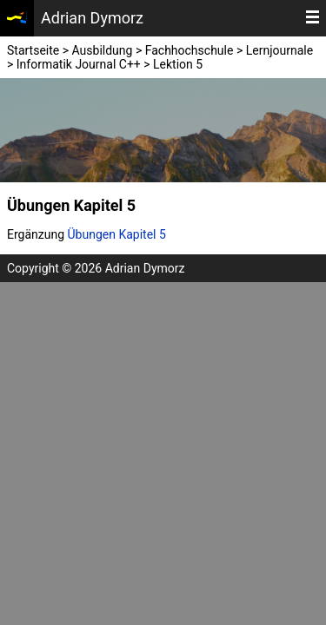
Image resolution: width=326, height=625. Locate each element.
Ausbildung (102, 50)
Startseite (33, 50)
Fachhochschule (189, 50)
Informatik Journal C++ (79, 64)
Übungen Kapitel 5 (117, 234)
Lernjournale (279, 50)
